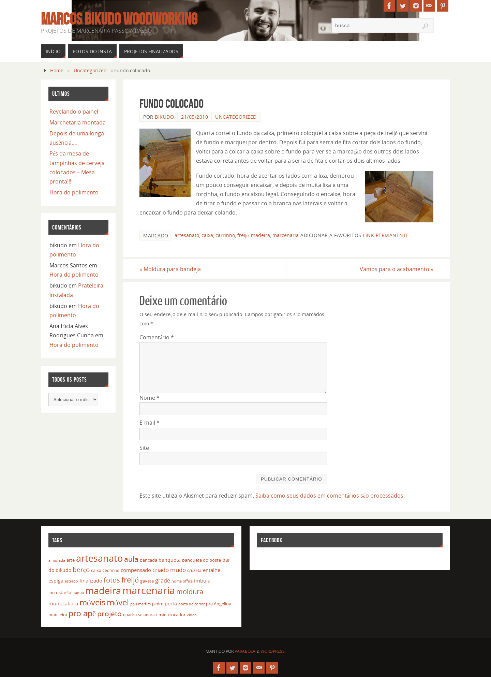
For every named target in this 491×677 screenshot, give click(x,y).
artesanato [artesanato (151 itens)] (99, 558)
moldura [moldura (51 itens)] (189, 591)
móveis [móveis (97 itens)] (92, 602)
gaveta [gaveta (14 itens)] (147, 581)
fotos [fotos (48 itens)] (112, 580)
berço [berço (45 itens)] (81, 569)
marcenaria (285, 235)
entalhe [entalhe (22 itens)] (211, 569)
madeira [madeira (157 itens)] (103, 590)
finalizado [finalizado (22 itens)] (90, 580)
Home (56, 70)
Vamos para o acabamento (396, 269)
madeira (260, 235)
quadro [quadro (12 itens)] (130, 614)
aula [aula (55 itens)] (131, 559)
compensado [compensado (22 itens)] (136, 569)
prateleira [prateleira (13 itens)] (57, 615)
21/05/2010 (194, 117)
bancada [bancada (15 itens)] (148, 560)
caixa (207, 235)
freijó (243, 235)
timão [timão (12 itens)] (161, 614)
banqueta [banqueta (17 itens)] (170, 560)
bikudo (164, 117)
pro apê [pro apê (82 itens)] (82, 613)
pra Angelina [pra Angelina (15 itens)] (218, 604)
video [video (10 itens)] (192, 615)
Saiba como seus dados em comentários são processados (329, 495)
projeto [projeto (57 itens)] (109, 613)
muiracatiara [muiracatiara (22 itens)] (63, 603)
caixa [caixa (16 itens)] (96, 570)
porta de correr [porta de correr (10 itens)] (191, 604)
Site (144, 448)
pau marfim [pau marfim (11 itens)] (140, 603)
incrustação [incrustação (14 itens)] (59, 592)
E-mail (149, 422)
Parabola (245, 651)
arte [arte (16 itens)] (70, 560)
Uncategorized (90, 70)
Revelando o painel (73, 111)
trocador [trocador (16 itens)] (176, 615)
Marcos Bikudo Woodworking (119, 19)
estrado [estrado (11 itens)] (71, 581)
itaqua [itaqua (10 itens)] (78, 592)
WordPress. (273, 651)
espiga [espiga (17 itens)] (55, 580)
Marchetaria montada (77, 122)
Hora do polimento (74, 192)
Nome (149, 397)
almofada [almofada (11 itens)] (56, 560)
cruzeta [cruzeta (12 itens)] (194, 570)
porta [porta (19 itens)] (171, 603)
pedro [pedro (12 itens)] (157, 603)
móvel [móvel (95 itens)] (118, 602)
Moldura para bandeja (170, 269)
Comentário (156, 337)
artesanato (187, 235)
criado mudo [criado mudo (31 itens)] (169, 569)
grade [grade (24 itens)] (162, 580)
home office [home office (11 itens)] (182, 581)
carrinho (225, 235)
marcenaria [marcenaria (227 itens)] (148, 590)
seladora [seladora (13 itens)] (146, 615)
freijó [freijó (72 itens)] (130, 579)
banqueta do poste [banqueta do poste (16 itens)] (201, 560)
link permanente (386, 235)
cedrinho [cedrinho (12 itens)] (111, 570)
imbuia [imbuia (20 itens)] (202, 580)
